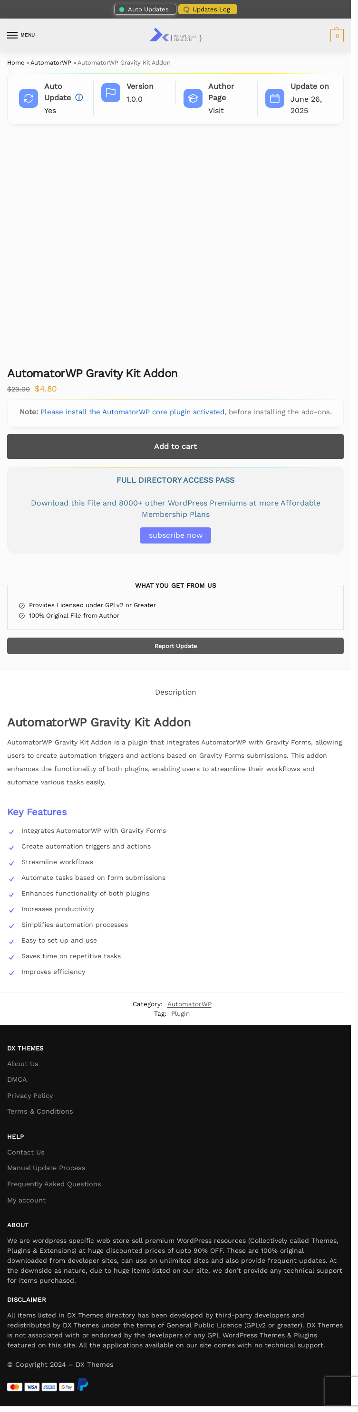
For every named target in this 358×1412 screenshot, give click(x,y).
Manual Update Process (46, 1168)
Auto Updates (143, 9)
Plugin (180, 1013)
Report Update (176, 645)
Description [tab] (175, 692)
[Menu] (21, 36)
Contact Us (26, 1152)
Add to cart (175, 446)
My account (26, 1200)
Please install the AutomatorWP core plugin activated (132, 412)
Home (15, 62)
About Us (23, 1064)
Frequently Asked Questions (54, 1184)
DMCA (17, 1080)
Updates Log (206, 9)
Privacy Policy (30, 1096)
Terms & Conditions (40, 1111)
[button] (336, 35)
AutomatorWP (50, 62)
